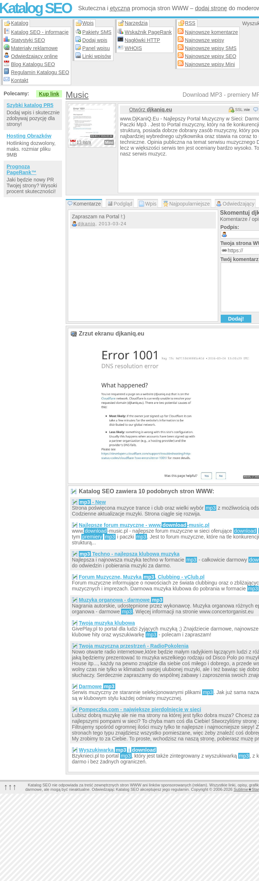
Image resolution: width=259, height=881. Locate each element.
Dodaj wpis (94, 40)
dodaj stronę (211, 8)
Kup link (49, 94)
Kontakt (19, 80)
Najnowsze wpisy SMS (211, 48)
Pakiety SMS (97, 32)
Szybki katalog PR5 (30, 105)
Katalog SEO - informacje (40, 32)
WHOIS (133, 48)
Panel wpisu (96, 48)
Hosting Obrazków (29, 136)
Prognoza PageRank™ (21, 169)
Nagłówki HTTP (142, 40)
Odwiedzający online (34, 56)
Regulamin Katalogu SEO (40, 72)
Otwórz (150, 109)
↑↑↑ (10, 787)
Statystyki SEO (28, 40)
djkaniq (86, 223)
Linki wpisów (96, 56)
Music (77, 95)
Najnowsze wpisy (204, 40)
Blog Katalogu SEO (33, 64)
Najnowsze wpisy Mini (210, 64)
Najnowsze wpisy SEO (210, 56)
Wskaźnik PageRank (148, 32)
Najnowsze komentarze (211, 32)
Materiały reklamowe (34, 48)
